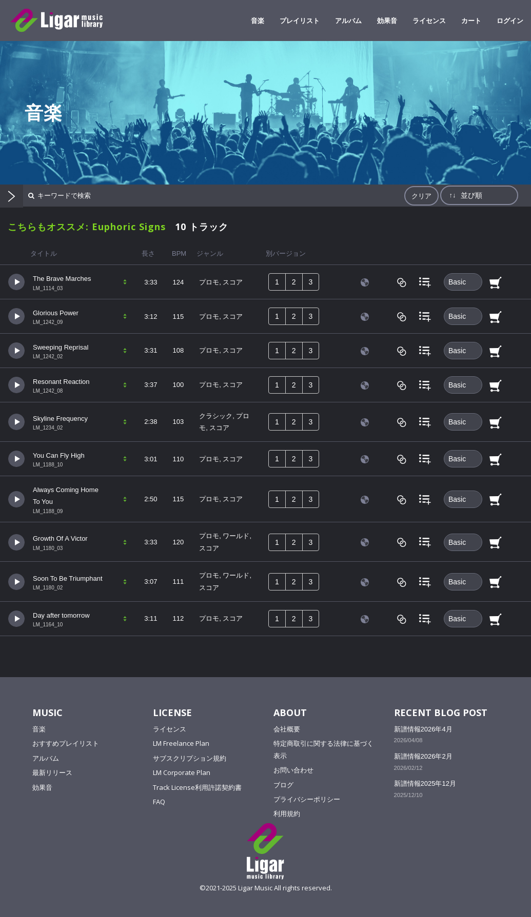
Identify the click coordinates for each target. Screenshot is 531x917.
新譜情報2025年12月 (425, 783)
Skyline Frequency (60, 418)
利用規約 (286, 813)
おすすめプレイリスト (65, 743)
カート (471, 20)
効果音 (387, 20)
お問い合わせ (293, 770)
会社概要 (286, 728)
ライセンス (429, 20)
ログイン (510, 20)
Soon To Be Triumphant (68, 578)
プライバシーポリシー (306, 799)
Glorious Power (55, 313)
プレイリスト (300, 20)
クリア (421, 196)
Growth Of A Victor (60, 538)
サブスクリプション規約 (189, 758)
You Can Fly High (59, 455)
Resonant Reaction (61, 381)
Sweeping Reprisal (60, 347)
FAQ (159, 801)
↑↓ (452, 195)
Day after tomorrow (61, 615)
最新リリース (52, 772)
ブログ (283, 784)
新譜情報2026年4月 (423, 729)
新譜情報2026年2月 (423, 756)
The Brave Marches (62, 278)
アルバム (348, 20)
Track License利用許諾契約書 (197, 787)
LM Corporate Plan (181, 772)
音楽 (257, 20)
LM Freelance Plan (181, 743)
